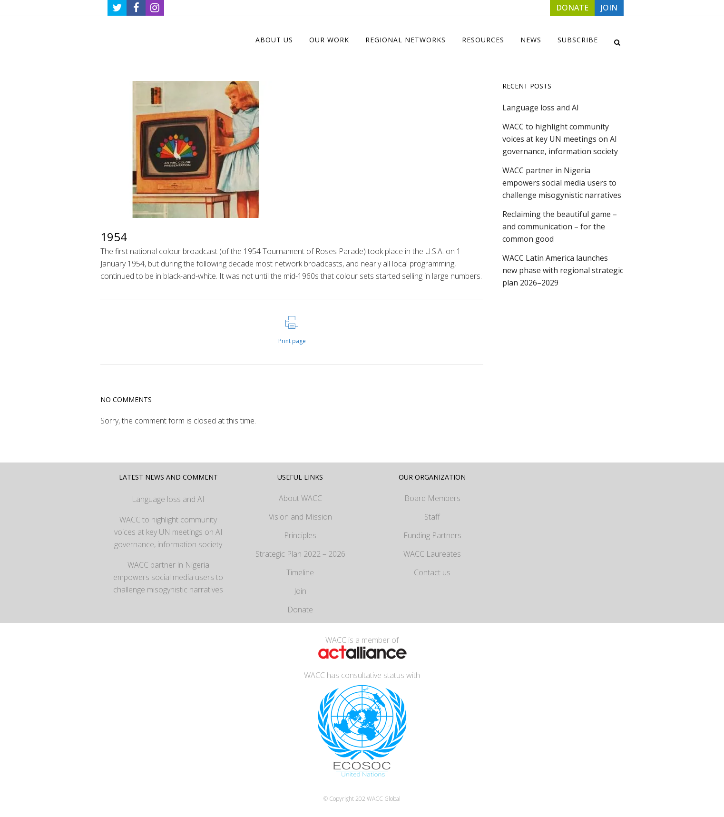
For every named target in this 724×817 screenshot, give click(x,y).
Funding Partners (432, 535)
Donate (300, 609)
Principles (300, 535)
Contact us (432, 572)
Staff (432, 517)
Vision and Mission (300, 517)
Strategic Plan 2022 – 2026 (300, 554)
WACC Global (384, 799)
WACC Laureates (432, 554)
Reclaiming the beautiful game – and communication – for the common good (559, 226)
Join (300, 591)
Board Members (432, 498)
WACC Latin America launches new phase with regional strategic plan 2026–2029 (562, 270)
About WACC (300, 498)
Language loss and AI (540, 107)
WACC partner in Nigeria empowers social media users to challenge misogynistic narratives (561, 182)
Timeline (300, 572)
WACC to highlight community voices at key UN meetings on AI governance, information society (560, 139)
